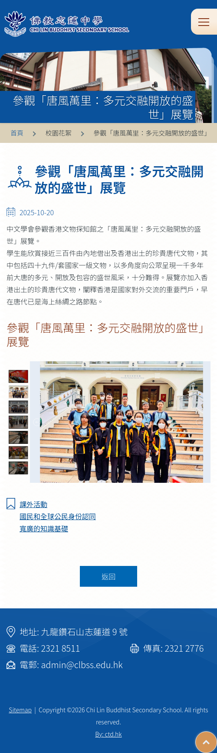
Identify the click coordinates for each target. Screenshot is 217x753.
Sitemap (20, 709)
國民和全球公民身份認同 (58, 516)
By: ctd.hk (108, 734)
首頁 (16, 132)
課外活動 (33, 504)
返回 (108, 576)
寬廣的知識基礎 (44, 528)
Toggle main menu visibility (204, 21)
